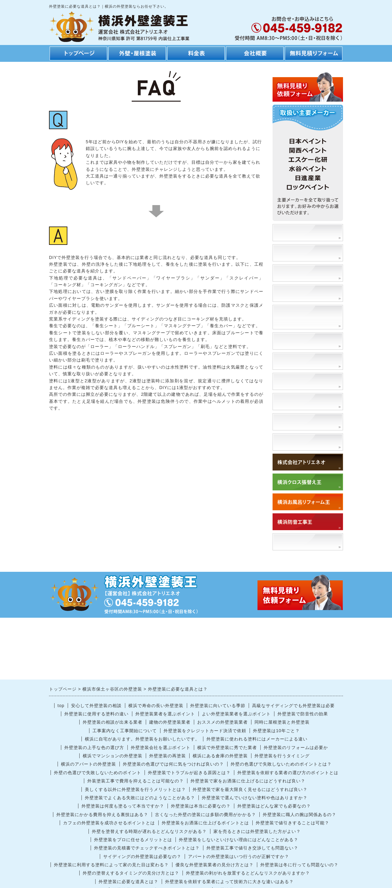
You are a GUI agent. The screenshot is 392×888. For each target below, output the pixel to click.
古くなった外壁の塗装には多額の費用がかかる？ (205, 814)
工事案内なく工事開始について (124, 730)
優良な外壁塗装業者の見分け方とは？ (214, 864)
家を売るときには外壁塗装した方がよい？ (257, 831)
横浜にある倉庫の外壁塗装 (220, 755)
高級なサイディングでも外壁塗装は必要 (293, 705)
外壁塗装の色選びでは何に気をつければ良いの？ (173, 764)
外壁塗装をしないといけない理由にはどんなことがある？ (238, 839)
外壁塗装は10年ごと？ (276, 730)
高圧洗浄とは (292, 401)
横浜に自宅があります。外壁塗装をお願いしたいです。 (142, 738)
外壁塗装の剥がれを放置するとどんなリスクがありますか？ (248, 873)
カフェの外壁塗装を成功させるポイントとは (109, 822)
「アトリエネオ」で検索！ (308, 541)
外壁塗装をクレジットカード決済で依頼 (205, 730)
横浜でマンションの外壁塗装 (112, 755)
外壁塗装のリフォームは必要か (296, 747)
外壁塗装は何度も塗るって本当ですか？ (122, 806)
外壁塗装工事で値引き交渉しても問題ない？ (252, 847)
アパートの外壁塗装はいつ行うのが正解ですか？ (238, 856)
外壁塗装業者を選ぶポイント (165, 713)
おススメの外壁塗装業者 (222, 722)
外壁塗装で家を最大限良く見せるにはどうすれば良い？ (250, 789)
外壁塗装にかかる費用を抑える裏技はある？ (102, 814)
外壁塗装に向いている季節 (217, 705)
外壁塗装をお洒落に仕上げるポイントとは (205, 822)
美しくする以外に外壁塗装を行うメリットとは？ (135, 789)
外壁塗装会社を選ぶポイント (160, 747)
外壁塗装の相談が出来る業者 (112, 722)
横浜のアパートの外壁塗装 (88, 764)
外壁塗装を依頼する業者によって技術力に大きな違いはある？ (229, 881)
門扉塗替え (290, 381)
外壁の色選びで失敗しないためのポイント (97, 772)
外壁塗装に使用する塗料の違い (96, 713)
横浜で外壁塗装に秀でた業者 (227, 747)
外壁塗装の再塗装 (167, 755)
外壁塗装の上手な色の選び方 (94, 747)
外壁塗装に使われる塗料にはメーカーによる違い (256, 738)
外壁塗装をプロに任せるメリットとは (133, 839)
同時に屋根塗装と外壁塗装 (282, 722)
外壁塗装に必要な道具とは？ (128, 881)
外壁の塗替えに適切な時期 (308, 361)
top (61, 705)
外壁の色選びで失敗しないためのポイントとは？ (281, 764)
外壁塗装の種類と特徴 (303, 340)
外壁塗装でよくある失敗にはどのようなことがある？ (140, 797)
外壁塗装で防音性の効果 (302, 713)
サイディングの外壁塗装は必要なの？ (142, 856)
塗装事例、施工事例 (300, 232)
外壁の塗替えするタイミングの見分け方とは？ (131, 873)
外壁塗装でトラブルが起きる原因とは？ (189, 772)
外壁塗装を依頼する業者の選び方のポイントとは (287, 772)
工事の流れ (290, 272)
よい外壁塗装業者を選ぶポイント (236, 713)
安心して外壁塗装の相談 (96, 705)
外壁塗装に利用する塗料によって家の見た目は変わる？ (111, 864)
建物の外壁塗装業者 (169, 722)
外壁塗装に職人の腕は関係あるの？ (299, 814)
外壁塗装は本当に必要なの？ (201, 806)
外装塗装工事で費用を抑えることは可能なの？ (135, 780)
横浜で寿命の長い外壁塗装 (155, 705)
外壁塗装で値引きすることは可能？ (292, 822)
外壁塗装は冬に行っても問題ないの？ (299, 864)
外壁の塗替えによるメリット (308, 317)
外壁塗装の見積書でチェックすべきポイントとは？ (147, 847)
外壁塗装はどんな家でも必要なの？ (274, 806)
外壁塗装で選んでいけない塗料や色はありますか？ (254, 797)
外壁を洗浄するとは (300, 421)
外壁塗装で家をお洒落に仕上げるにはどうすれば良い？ (247, 780)
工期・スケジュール (300, 293)
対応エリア (290, 441)
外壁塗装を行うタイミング (282, 755)
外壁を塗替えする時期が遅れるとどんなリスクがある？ (149, 831)
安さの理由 (290, 252)
